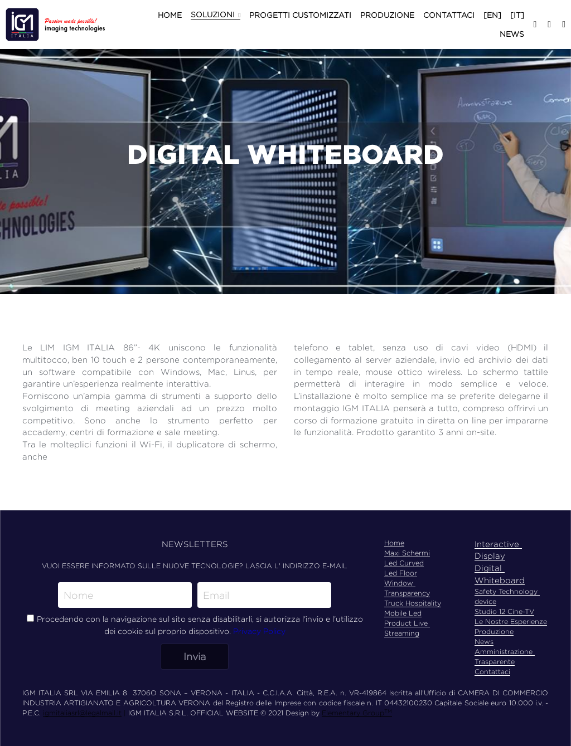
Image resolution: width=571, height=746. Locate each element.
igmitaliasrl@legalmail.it (82, 712)
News (484, 641)
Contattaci (492, 671)
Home (394, 543)
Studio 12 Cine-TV (504, 611)
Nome (79, 595)
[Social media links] (534, 24)
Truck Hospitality (412, 603)
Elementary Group (353, 712)
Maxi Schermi (407, 553)
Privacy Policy (259, 631)
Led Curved (404, 563)
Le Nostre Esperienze (511, 621)
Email (216, 595)
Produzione (494, 631)
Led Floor (400, 573)
